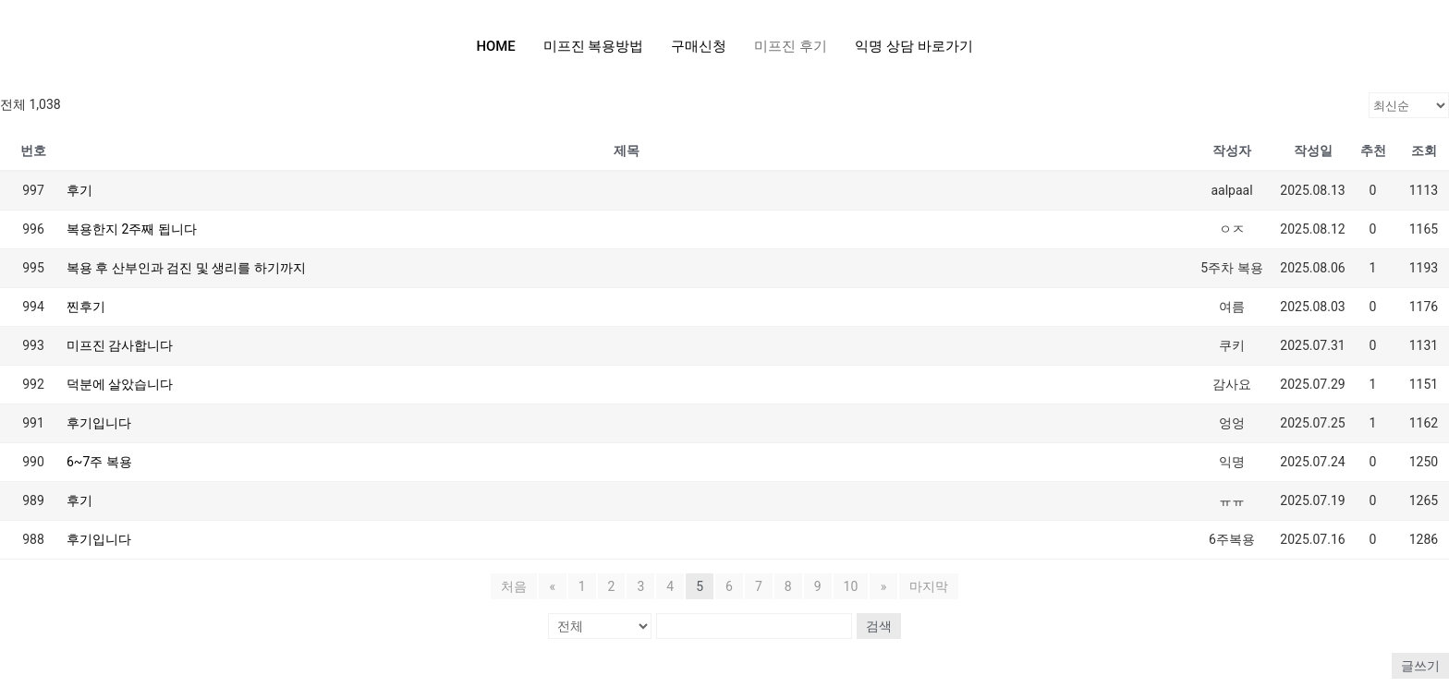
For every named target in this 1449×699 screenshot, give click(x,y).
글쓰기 (1420, 665)
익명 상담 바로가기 (913, 46)
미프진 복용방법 (593, 46)
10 (851, 586)
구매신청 (699, 46)
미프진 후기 (791, 46)
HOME (496, 46)
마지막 (927, 586)
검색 (878, 626)
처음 (515, 586)
